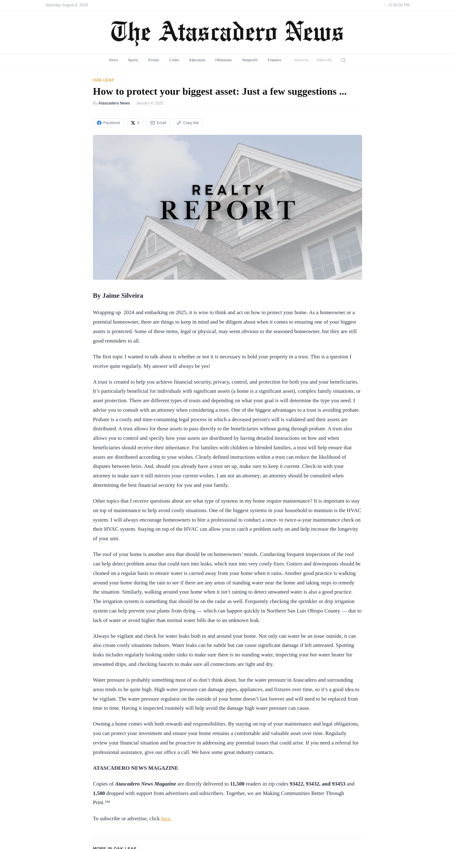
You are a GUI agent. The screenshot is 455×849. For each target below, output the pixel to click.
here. (166, 819)
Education (197, 60)
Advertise (301, 60)
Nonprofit (250, 60)
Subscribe (324, 60)
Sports (133, 60)
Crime (174, 60)
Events (153, 60)
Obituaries (223, 60)
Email (158, 123)
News (113, 60)
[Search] (343, 60)
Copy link (188, 123)
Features (274, 60)
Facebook (108, 123)
